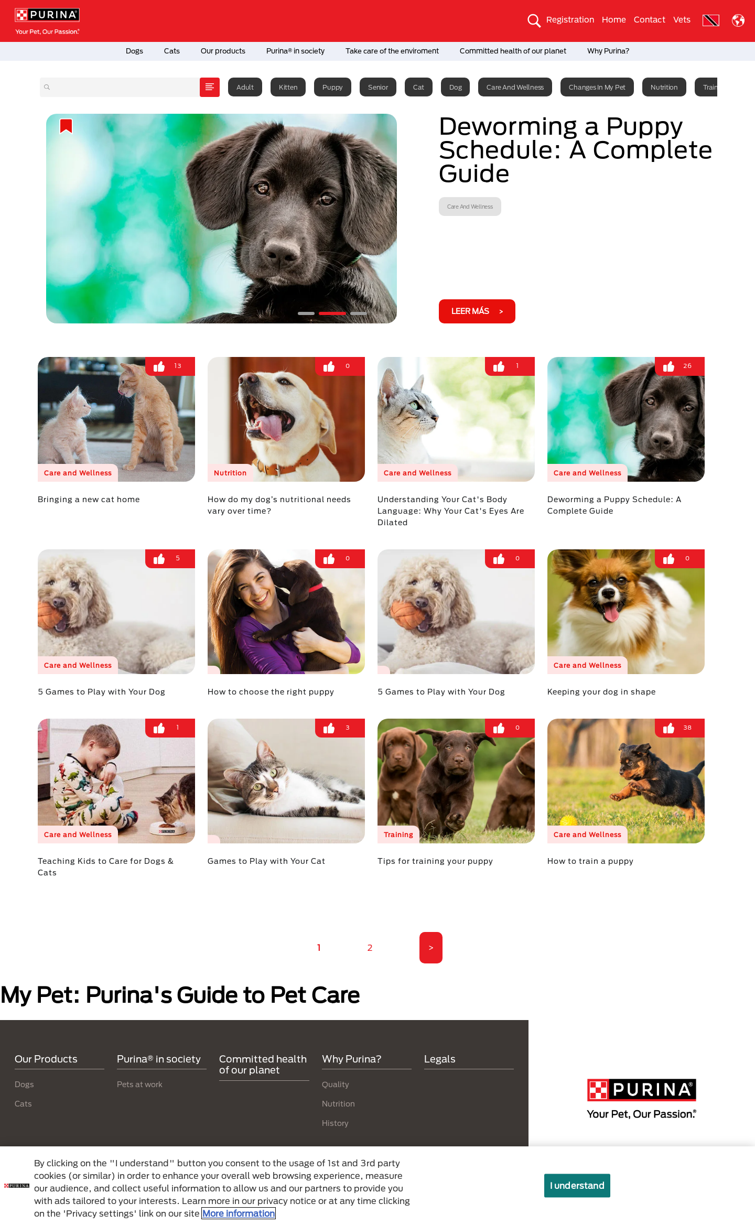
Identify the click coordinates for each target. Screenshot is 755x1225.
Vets (682, 19)
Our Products (46, 1059)
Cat (418, 87)
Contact (649, 19)
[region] (377, 1185)
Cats (172, 51)
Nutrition (664, 87)
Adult (245, 87)
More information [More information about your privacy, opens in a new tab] (238, 1213)
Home (614, 19)
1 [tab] (306, 313)
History (335, 1123)
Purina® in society (295, 51)
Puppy (332, 87)
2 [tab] (332, 313)
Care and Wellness (515, 87)
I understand (577, 1185)
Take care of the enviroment (392, 51)
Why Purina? (608, 51)
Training (715, 87)
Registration (570, 19)
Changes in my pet (597, 87)
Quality (335, 1084)
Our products (223, 51)
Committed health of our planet (513, 51)
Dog (455, 87)
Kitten (288, 87)
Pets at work (140, 1084)
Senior (378, 87)
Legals (440, 1059)
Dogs (134, 51)
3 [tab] (358, 313)
